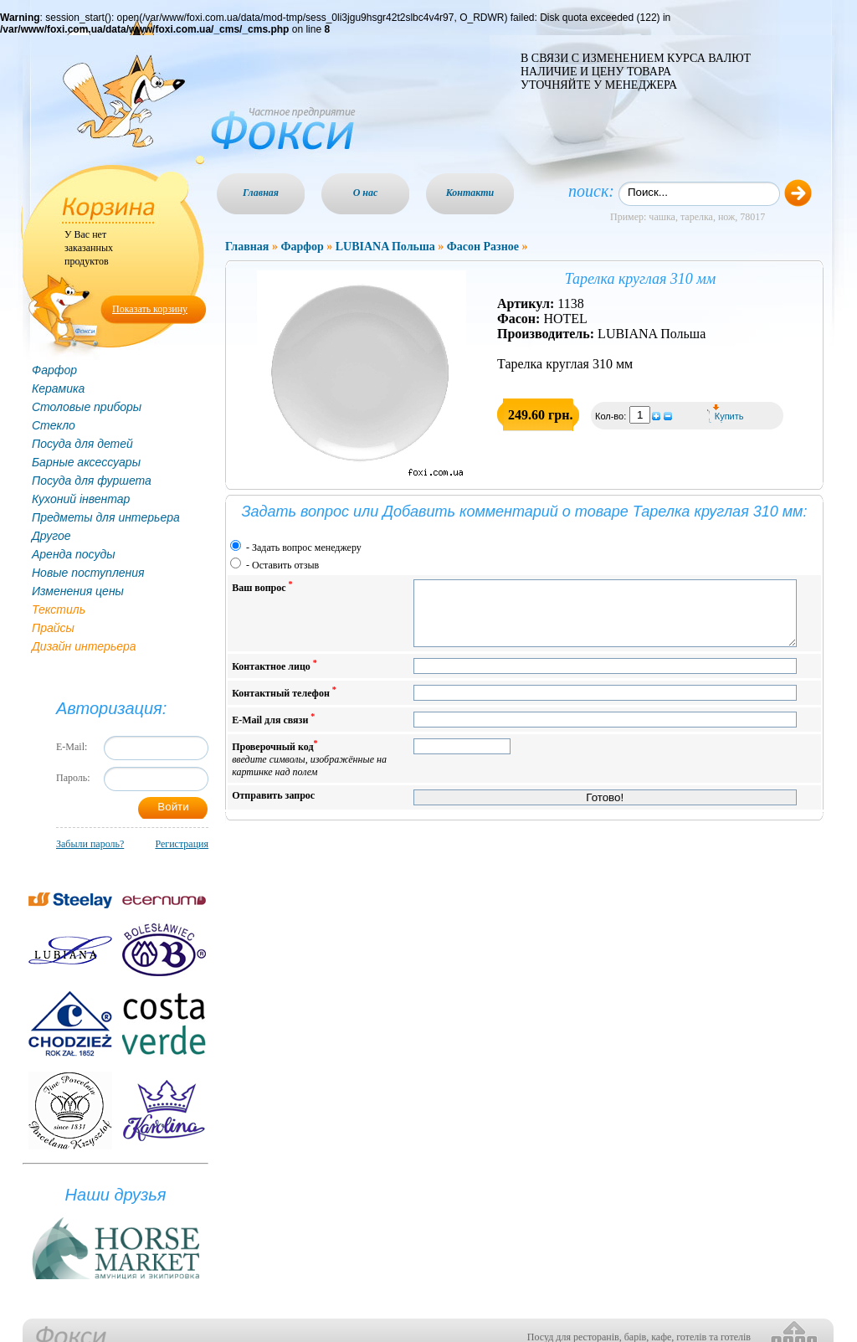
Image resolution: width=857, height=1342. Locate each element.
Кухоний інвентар (81, 499)
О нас (365, 192)
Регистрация (181, 844)
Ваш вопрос (262, 586)
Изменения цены (78, 591)
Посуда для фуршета (91, 480)
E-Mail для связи (273, 731)
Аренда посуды (73, 554)
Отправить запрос (273, 808)
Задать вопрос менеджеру (307, 547)
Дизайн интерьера (84, 646)
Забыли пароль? (90, 844)
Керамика (58, 388)
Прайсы (53, 628)
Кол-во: (612, 416)
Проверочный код (309, 770)
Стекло (53, 425)
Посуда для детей (82, 443)
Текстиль (58, 609)
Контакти (470, 192)
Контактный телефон (284, 704)
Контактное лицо (274, 678)
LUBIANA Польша (385, 246)
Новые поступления (88, 572)
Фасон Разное (483, 246)
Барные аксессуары (86, 462)
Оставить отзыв (285, 565)
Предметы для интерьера (106, 517)
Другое (51, 535)
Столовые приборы (86, 407)
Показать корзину (149, 309)
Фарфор (54, 370)
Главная (261, 192)
